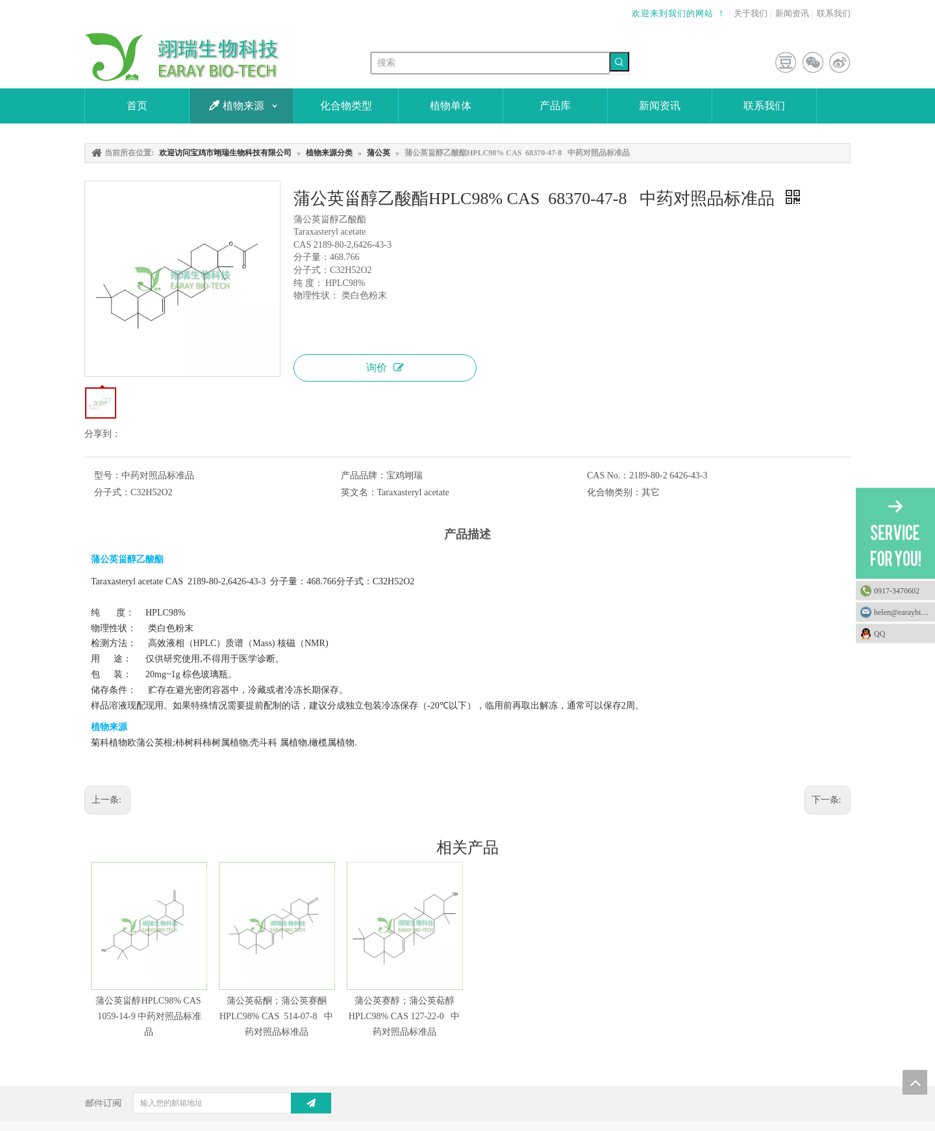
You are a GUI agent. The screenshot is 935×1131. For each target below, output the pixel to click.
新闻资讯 (792, 13)
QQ (901, 633)
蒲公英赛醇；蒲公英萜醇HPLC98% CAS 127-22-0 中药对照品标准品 (404, 1016)
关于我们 (750, 13)
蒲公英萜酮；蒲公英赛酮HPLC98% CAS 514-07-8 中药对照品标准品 (276, 1016)
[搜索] (490, 63)
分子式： (112, 492)
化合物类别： (614, 492)
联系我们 (834, 13)
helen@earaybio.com (904, 612)
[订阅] (311, 1103)
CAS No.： (608, 475)
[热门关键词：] (619, 62)
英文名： (359, 492)
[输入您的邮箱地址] (222, 1103)
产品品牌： (363, 475)
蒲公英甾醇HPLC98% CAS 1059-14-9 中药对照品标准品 (148, 1016)
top (915, 1082)
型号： (107, 475)
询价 (385, 367)
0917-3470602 (896, 590)
